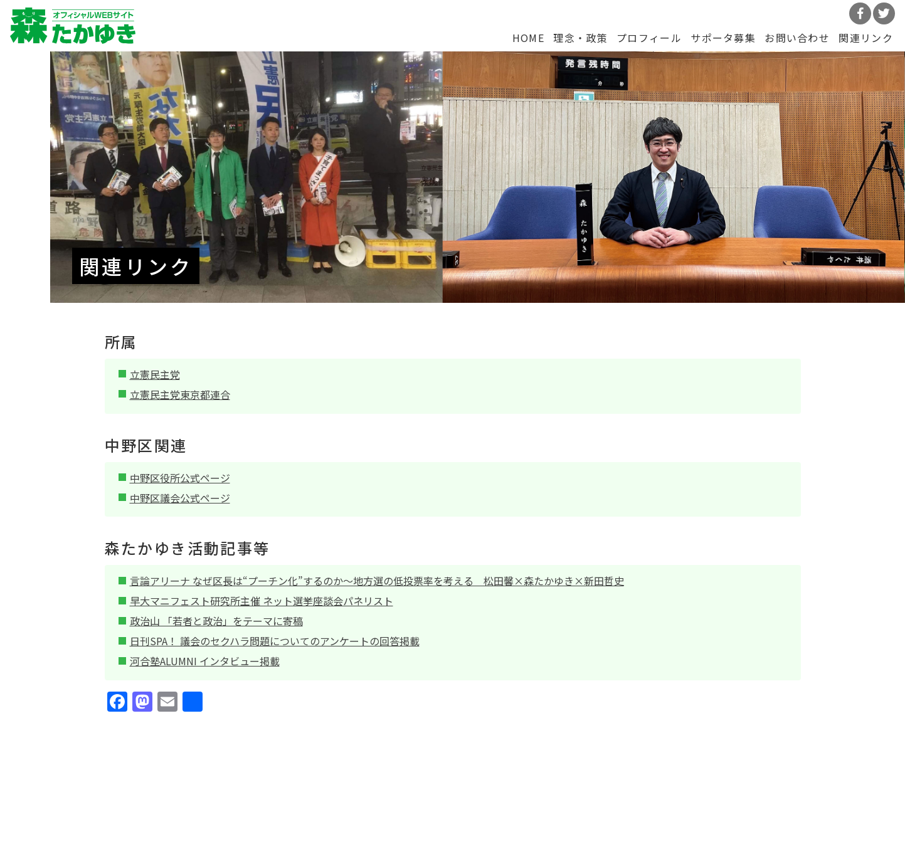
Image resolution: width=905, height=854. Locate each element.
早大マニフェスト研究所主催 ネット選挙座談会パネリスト (261, 600)
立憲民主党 (155, 374)
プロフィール (649, 37)
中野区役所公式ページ (180, 477)
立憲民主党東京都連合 (180, 394)
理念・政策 (580, 37)
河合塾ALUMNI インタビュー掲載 (205, 660)
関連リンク (865, 37)
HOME (528, 37)
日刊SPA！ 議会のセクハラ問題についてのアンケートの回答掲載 (275, 640)
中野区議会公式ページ (180, 497)
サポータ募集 (723, 37)
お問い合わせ (797, 37)
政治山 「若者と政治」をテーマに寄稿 (216, 620)
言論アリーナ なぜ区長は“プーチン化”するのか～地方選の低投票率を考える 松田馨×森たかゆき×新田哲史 (377, 580)
